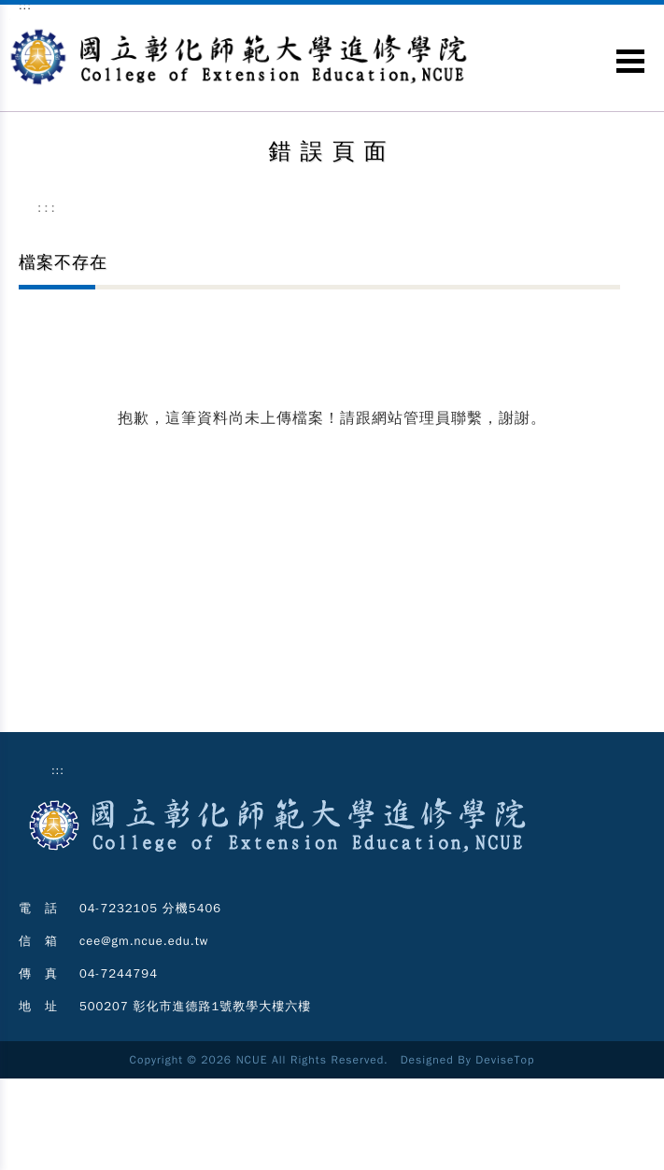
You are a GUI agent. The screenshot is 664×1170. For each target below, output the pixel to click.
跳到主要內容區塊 (9, 19)
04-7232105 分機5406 (150, 908)
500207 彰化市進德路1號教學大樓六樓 (195, 1006)
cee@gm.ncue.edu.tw (144, 941)
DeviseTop (504, 1059)
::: (47, 208)
